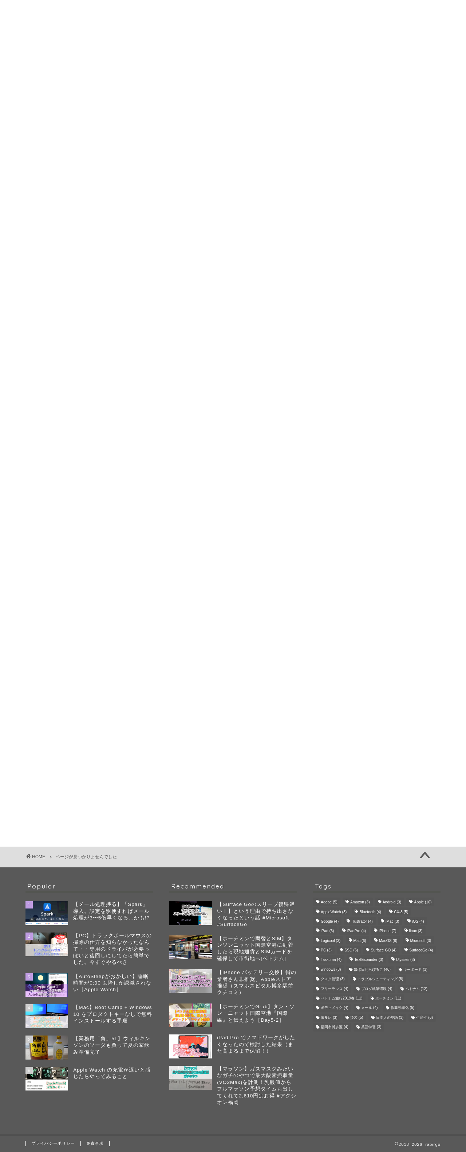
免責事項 (95, 1143)
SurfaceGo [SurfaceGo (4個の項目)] (421, 950)
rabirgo (233, 10)
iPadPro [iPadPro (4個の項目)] (356, 931)
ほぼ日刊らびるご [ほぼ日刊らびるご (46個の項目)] (372, 969)
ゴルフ (385, 304)
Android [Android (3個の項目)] (392, 902)
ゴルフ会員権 (366, 314)
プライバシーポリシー (53, 1143)
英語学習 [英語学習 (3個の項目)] (371, 1027)
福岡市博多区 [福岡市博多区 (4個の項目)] (334, 1027)
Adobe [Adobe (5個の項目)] (329, 902)
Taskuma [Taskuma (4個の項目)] (331, 960)
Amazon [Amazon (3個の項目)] (360, 902)
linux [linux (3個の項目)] (416, 931)
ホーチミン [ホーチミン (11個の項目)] (388, 998)
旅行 (385, 333)
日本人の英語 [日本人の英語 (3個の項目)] (390, 1018)
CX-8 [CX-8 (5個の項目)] (401, 912)
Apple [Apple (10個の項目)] (422, 902)
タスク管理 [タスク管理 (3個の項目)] (333, 979)
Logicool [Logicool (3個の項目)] (330, 941)
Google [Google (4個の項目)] (330, 921)
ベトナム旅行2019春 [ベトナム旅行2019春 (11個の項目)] (342, 998)
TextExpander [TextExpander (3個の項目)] (368, 960)
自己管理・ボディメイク (385, 273)
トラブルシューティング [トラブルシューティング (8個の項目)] (380, 979)
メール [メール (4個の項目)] (369, 1008)
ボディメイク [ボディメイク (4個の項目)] (334, 1008)
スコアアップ (366, 322)
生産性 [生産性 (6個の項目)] (424, 1018)
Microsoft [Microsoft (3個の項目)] (420, 941)
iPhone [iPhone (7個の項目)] (387, 931)
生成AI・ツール (385, 264)
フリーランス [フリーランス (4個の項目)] (334, 989)
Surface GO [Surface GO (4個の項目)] (383, 950)
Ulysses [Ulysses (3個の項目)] (405, 960)
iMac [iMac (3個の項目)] (392, 921)
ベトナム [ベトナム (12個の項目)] (416, 989)
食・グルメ (385, 350)
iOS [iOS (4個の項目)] (418, 921)
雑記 (61, 401)
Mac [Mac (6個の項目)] (360, 941)
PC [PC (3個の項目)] (326, 950)
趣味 (61, 390)
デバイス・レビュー (385, 255)
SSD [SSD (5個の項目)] (351, 950)
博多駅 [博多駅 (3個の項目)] (329, 1018)
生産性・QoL (74, 380)
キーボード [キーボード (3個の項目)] (415, 969)
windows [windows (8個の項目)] (331, 969)
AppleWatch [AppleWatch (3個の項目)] (334, 912)
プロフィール (233, 30)
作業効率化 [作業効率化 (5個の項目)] (403, 1008)
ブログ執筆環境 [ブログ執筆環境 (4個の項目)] (376, 989)
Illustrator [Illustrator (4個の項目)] (361, 921)
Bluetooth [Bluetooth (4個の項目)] (370, 912)
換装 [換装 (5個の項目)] (356, 1018)
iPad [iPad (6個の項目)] (327, 931)
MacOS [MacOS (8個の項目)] (388, 941)
